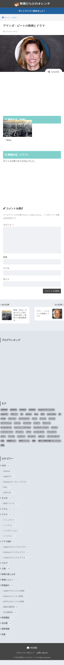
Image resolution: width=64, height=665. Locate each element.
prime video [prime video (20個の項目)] (51, 419)
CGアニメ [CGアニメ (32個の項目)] (14, 419)
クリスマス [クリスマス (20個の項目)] (27, 428)
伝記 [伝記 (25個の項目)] (2, 446)
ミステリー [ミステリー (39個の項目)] (21, 441)
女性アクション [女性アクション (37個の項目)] (24, 446)
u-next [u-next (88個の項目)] (3, 423)
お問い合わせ (42, 658)
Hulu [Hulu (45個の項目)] (36, 419)
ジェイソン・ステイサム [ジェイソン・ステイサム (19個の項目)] (22, 432)
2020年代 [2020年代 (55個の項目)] (32, 415)
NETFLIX (9, 497)
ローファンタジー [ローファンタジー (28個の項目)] (53, 441)
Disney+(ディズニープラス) (16, 486)
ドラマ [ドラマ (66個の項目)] (28, 437)
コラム (6, 513)
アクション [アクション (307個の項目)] (12, 423)
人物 (6, 573)
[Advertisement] (32, 93)
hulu (7, 492)
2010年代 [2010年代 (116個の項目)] (23, 415)
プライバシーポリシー (25, 658)
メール (6, 271)
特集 (5, 639)
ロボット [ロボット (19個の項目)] (41, 441)
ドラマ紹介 (8, 546)
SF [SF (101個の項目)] (60, 419)
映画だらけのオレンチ (32, 4)
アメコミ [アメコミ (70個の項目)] (43, 423)
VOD (6, 470)
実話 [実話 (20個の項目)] (33, 446)
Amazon (8, 476)
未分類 (6, 628)
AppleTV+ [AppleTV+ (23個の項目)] (4, 419)
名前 (5, 260)
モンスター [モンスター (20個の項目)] (31, 441)
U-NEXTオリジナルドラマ (16, 562)
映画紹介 (7, 590)
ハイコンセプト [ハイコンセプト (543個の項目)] (39, 437)
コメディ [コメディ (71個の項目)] (37, 428)
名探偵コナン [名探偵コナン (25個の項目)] (11, 446)
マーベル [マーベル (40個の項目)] (11, 441)
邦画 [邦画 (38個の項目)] (2, 450)
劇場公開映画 (10, 611)
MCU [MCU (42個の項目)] (42, 419)
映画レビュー (9, 584)
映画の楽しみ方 (10, 579)
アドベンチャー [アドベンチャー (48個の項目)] (24, 423)
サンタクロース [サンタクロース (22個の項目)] (6, 432)
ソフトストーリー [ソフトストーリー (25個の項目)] (7, 437)
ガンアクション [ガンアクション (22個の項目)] (6, 428)
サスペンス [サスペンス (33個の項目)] (46, 428)
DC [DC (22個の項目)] (22, 419)
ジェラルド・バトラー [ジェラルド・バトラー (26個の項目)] (41, 432)
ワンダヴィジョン (12, 535)
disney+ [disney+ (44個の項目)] (28, 419)
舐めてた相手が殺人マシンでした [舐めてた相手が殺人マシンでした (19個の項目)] (49, 446)
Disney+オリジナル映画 (15, 601)
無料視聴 (7, 633)
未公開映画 (9, 617)
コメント (8, 227)
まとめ (6, 503)
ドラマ (6, 519)
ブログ (6, 568)
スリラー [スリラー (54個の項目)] (54, 432)
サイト (6, 283)
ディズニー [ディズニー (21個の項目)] (19, 437)
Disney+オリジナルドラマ (16, 557)
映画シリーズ (10, 508)
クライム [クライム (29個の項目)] (17, 428)
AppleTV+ (9, 481)
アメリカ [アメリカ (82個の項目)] (52, 423)
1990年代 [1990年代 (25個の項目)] (4, 415)
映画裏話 (7, 622)
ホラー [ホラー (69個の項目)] (3, 441)
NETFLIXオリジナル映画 (15, 606)
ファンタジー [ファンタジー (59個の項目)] (51, 437)
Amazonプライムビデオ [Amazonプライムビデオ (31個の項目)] (46, 415)
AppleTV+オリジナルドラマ (16, 551)
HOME (32, 652)
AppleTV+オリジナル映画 (15, 595)
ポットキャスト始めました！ (32, 11)
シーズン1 (9, 530)
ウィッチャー (10, 524)
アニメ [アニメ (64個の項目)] (34, 423)
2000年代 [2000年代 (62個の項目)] (13, 415)
